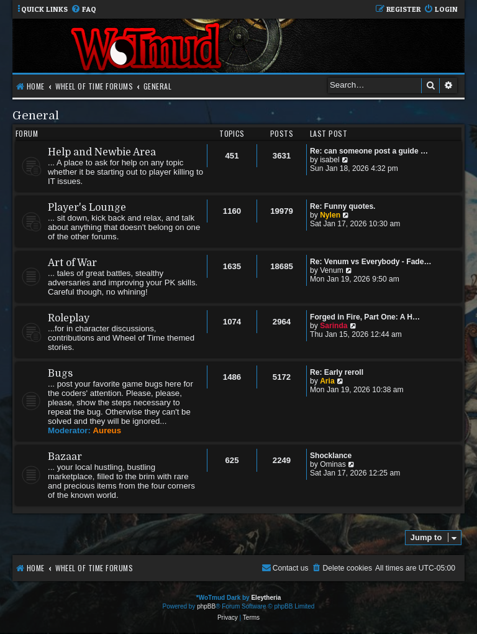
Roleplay (68, 318)
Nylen (330, 215)
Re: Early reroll (336, 372)
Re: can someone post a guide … (369, 151)
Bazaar (65, 456)
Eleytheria (266, 597)
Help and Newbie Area (102, 152)
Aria (327, 381)
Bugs (60, 373)
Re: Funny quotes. (342, 206)
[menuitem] (83, 9)
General (35, 115)
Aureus (107, 430)
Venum (331, 270)
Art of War (72, 263)
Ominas (333, 464)
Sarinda (333, 325)
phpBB (206, 606)
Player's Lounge (87, 207)
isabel (330, 159)
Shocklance (331, 455)
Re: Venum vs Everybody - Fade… (371, 261)
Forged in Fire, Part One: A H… (365, 317)
